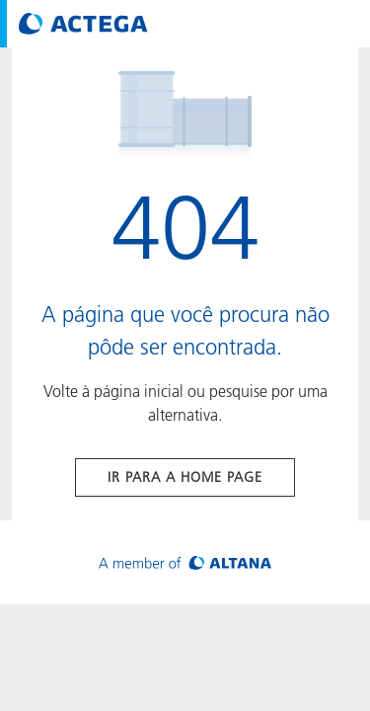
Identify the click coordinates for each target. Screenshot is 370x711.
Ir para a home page (185, 477)
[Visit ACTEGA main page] (83, 24)
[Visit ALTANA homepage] (185, 562)
